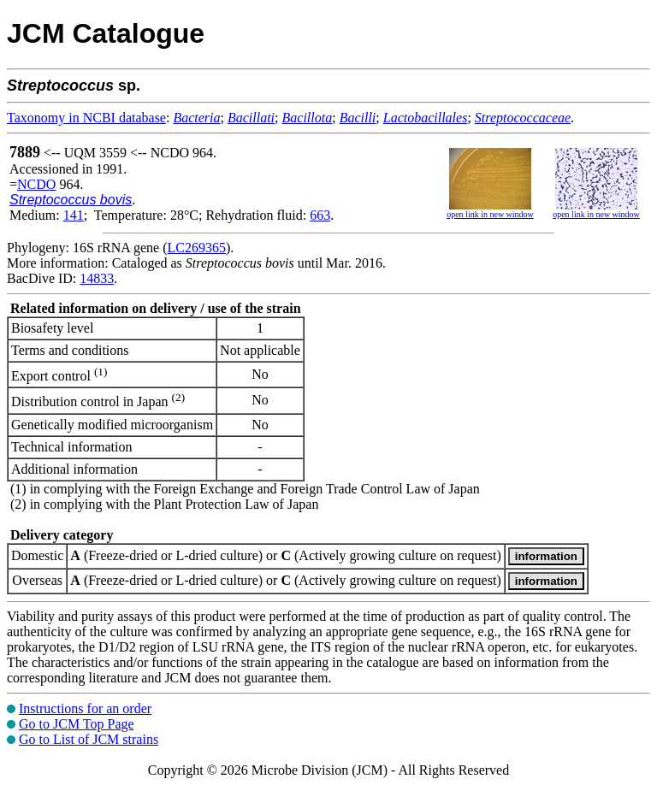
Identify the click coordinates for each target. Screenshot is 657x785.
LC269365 (197, 247)
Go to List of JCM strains (88, 739)
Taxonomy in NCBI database (86, 117)
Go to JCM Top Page (76, 724)
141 (73, 215)
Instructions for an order (85, 708)
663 (320, 215)
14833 (97, 278)
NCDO (36, 184)
